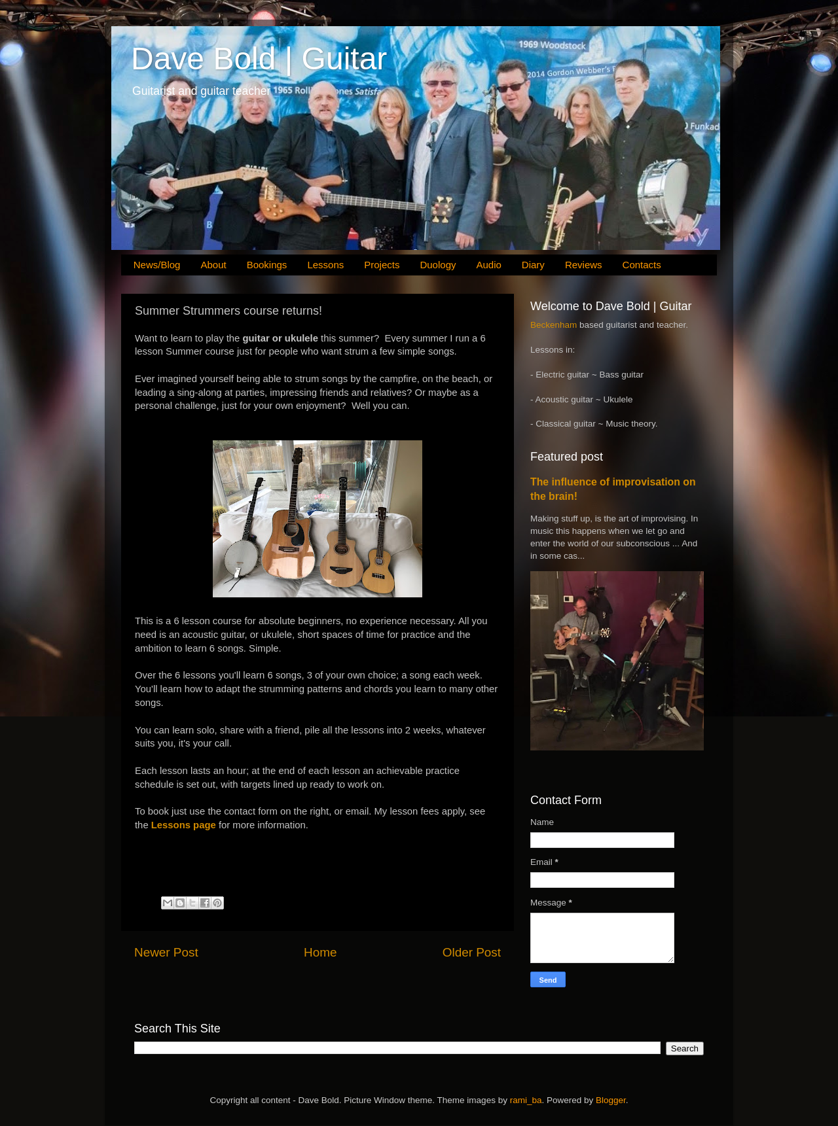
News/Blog (157, 264)
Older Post (472, 952)
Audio (488, 264)
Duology (438, 264)
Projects (381, 264)
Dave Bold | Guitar (259, 58)
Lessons (325, 264)
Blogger (611, 1100)
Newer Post (166, 952)
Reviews (583, 264)
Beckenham (553, 325)
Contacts (642, 264)
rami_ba (526, 1100)
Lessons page (183, 825)
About (213, 264)
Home (320, 952)
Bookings (267, 264)
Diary (533, 264)
